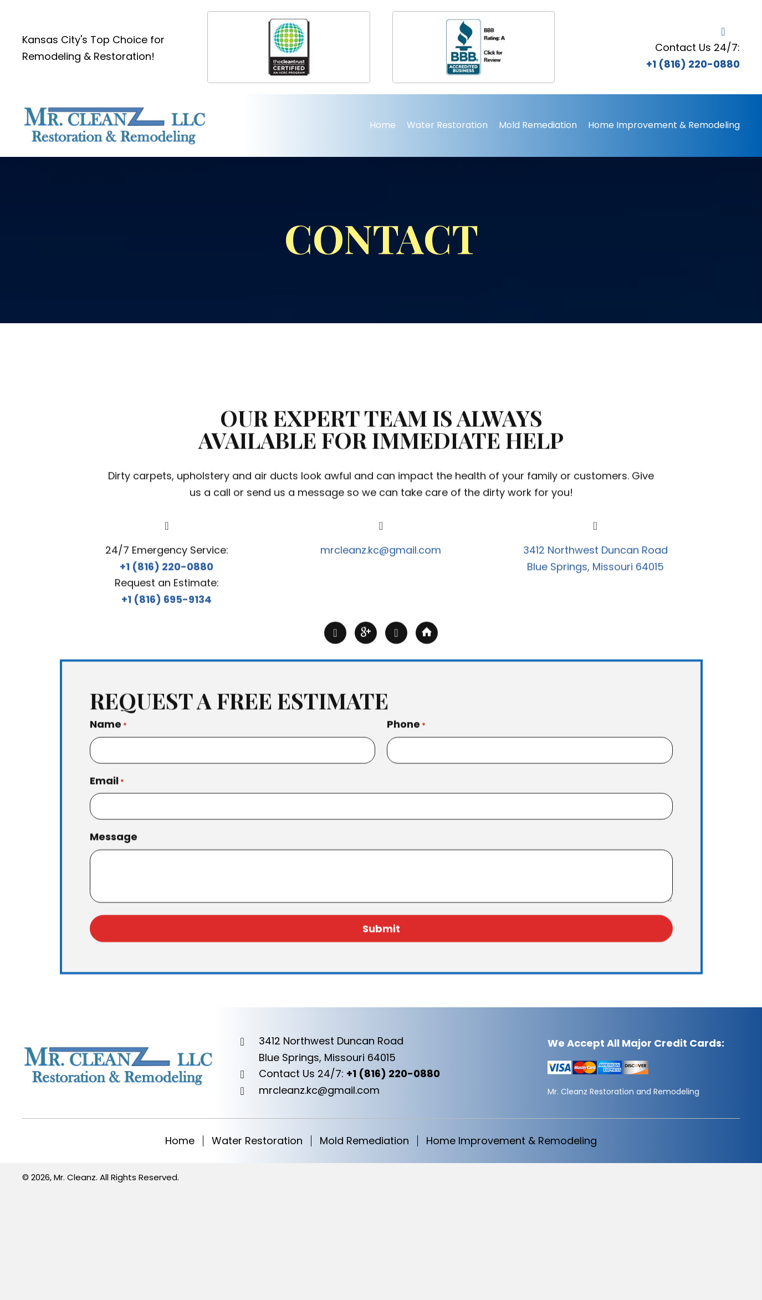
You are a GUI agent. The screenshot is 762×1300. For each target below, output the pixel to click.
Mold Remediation (364, 1140)
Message (113, 990)
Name (108, 878)
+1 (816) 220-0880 (693, 64)
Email (107, 934)
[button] (335, 787)
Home (180, 1140)
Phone (406, 878)
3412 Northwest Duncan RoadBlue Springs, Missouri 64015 (331, 1049)
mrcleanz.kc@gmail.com (380, 704)
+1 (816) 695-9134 (166, 753)
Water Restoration (257, 1140)
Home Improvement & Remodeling (511, 1140)
